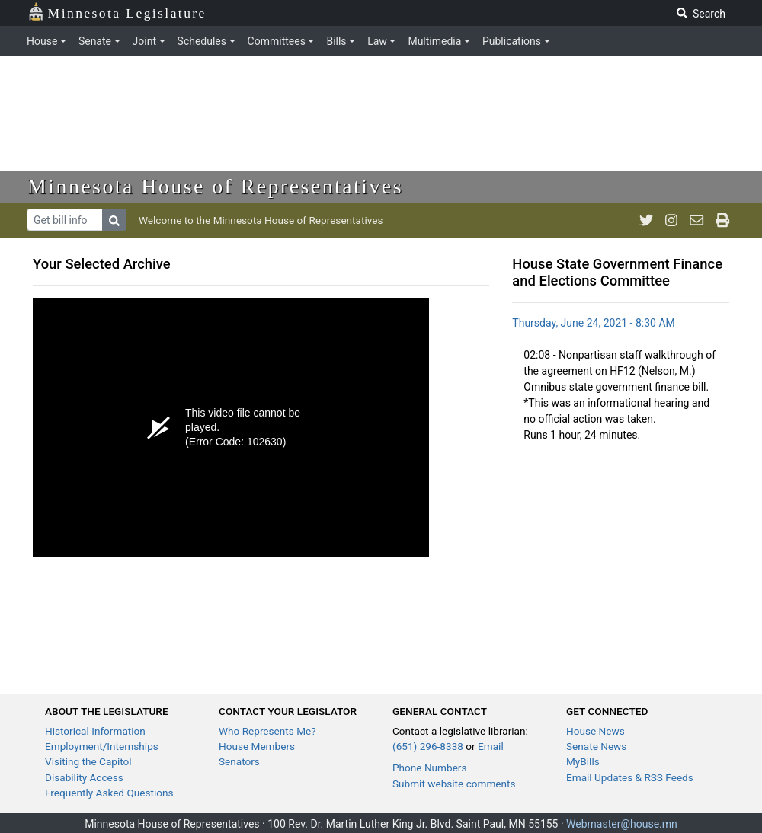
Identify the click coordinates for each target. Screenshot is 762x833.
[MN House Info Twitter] (646, 220)
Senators (239, 761)
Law (377, 41)
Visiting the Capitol (88, 761)
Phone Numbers (429, 767)
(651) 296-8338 (427, 746)
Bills (336, 41)
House (42, 41)
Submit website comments (454, 783)
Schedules (202, 41)
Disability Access (84, 777)
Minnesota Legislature (117, 12)
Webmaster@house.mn (621, 824)
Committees (277, 41)
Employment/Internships (101, 746)
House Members (257, 746)
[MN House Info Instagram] (671, 220)
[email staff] (696, 220)
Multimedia (434, 41)
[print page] (722, 220)
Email (491, 746)
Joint (144, 41)
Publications (511, 41)
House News (595, 731)
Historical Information (95, 731)
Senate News (596, 746)
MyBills (583, 761)
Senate (94, 41)
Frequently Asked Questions (109, 793)
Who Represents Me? (267, 731)
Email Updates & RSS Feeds (629, 777)
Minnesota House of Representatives (215, 186)
